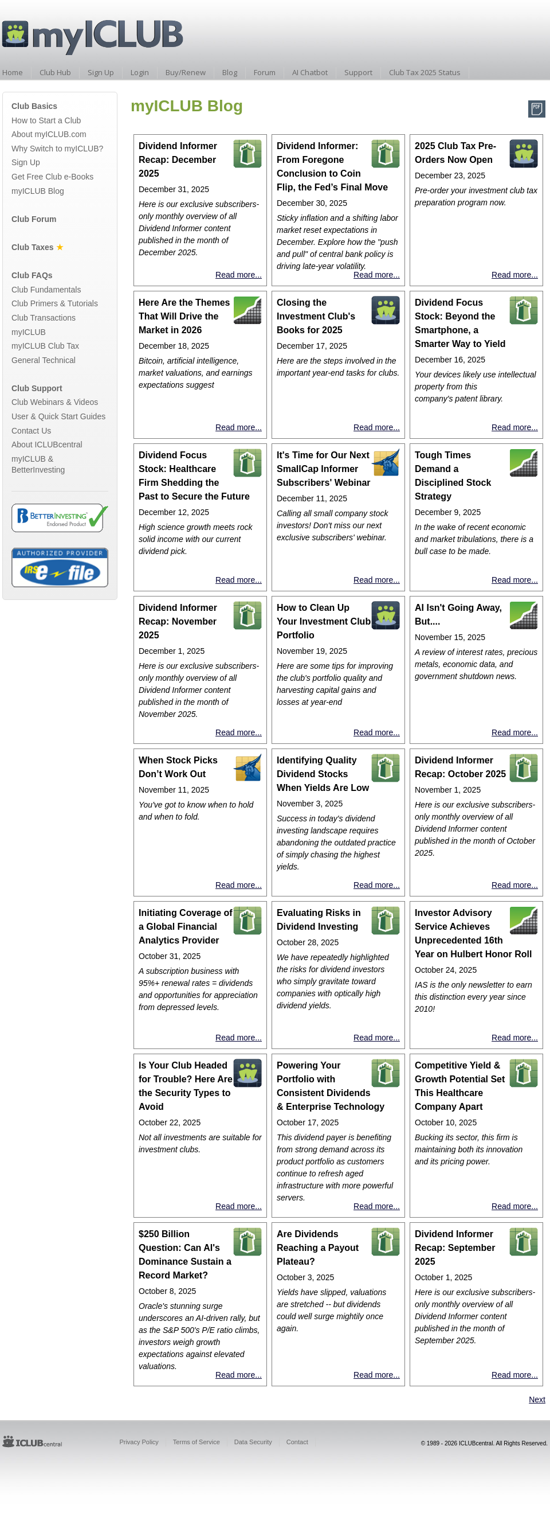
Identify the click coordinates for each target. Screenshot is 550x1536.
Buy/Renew (186, 72)
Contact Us (31, 430)
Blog (229, 72)
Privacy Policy (138, 1441)
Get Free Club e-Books (52, 176)
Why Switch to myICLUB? (57, 148)
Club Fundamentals (46, 289)
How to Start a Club (46, 120)
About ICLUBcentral (46, 444)
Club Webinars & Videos (54, 402)
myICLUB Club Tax (45, 345)
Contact (297, 1441)
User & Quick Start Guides (58, 416)
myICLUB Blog (37, 191)
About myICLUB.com (49, 134)
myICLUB (28, 332)
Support (358, 72)
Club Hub (55, 72)
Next (537, 1399)
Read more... (238, 274)
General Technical (43, 360)
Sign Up (101, 72)
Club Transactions (43, 317)
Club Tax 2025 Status (425, 72)
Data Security (253, 1441)
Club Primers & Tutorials (54, 303)
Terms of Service (196, 1441)
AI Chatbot (310, 72)
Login (140, 72)
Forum (265, 72)
